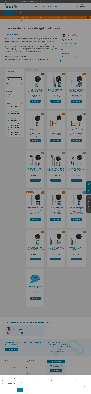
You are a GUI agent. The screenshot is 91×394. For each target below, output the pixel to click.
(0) (14, 111)
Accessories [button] (51, 12)
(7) (15, 120)
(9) (15, 123)
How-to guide (23, 1)
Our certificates (29, 364)
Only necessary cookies (8, 390)
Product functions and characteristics (12, 371)
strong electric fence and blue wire (27, 40)
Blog (28, 1)
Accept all (20, 390)
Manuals (27, 367)
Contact (41, 1)
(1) (9, 86)
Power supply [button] (30, 12)
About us (17, 1)
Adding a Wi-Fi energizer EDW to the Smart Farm (59, 344)
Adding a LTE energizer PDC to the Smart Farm (59, 348)
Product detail (35, 101)
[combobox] (42, 6)
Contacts (7, 364)
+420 (81, 6)
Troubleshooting (65, 53)
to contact (47, 59)
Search (55, 6)
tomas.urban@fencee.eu (71, 43)
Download (37, 1)
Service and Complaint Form (10, 367)
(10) (16, 127)
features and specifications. (35, 51)
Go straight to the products (13, 34)
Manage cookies (85, 386)
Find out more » (61, 17)
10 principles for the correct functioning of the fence (73, 56)
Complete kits (12, 20)
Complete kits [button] (40, 12)
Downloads (28, 365)
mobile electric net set (28, 41)
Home (13, 1)
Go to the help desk (12, 349)
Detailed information (10, 383)
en (7, 1)
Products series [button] (18, 12)
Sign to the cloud (56, 370)
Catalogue (32, 1)
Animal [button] (8, 12)
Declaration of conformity (31, 371)
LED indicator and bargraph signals (56, 351)
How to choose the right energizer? (69, 55)
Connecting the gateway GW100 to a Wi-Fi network (60, 346)
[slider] (7, 77)
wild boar (16, 54)
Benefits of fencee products (10, 369)
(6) (14, 125)
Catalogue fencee (29, 373)
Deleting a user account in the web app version (59, 349)
